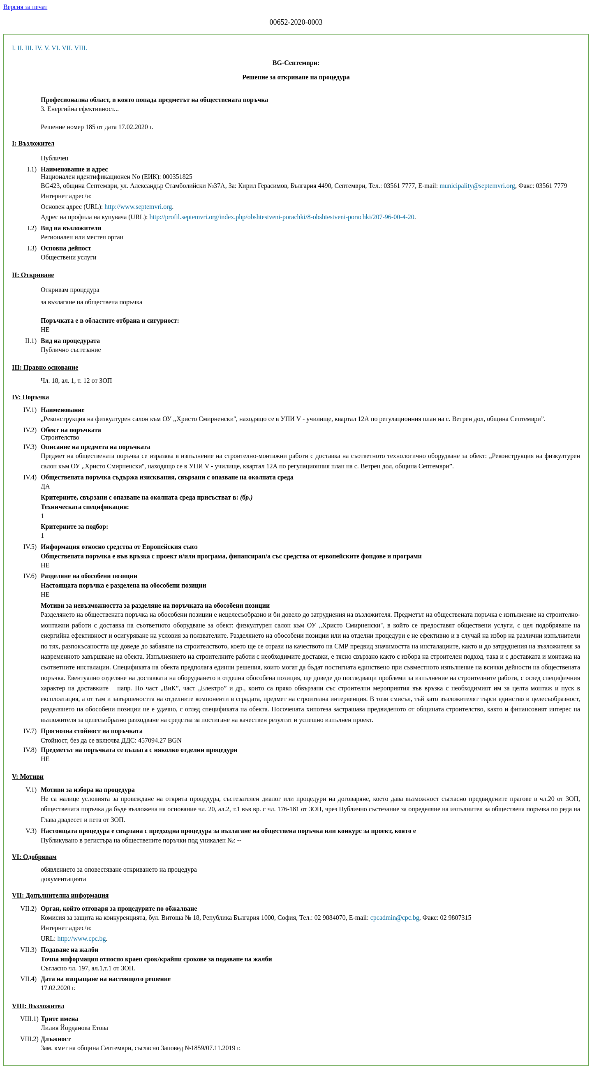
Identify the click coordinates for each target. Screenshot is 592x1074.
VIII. (80, 47)
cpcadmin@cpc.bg (394, 917)
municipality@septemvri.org (477, 185)
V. (47, 47)
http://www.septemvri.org (138, 206)
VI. (55, 47)
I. (14, 47)
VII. (67, 47)
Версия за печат (25, 6)
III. (29, 47)
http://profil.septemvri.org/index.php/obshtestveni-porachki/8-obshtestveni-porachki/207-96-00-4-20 (281, 216)
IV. (39, 47)
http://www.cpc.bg (81, 938)
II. (20, 47)
